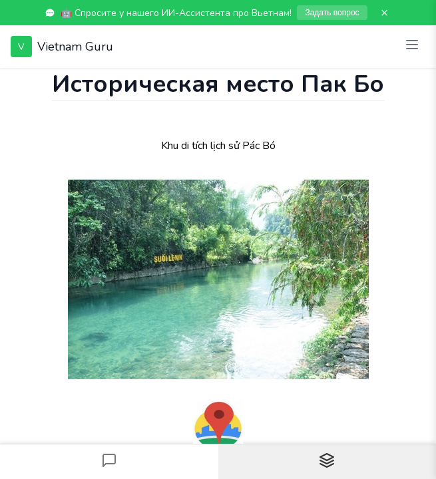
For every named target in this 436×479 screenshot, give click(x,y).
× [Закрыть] (385, 12)
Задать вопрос (332, 12)
